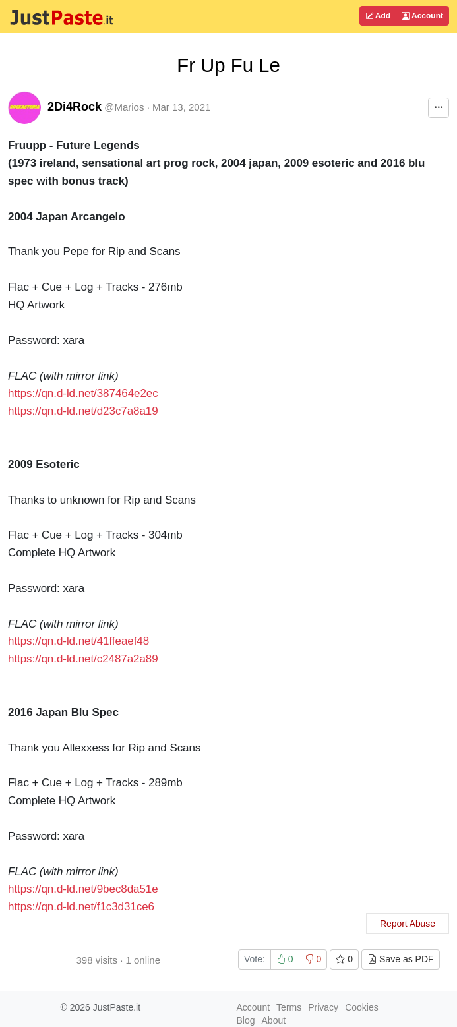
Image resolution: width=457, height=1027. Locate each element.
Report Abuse (407, 923)
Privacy (323, 1007)
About (274, 1020)
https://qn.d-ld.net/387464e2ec (83, 393)
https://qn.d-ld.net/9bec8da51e (83, 889)
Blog (246, 1020)
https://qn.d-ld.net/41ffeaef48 (78, 641)
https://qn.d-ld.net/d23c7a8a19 (83, 411)
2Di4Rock (74, 106)
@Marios (124, 107)
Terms (288, 1007)
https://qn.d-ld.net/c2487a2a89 (83, 659)
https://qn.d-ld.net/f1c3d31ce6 (81, 906)
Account (422, 15)
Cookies (362, 1007)
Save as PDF (400, 959)
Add (377, 15)
